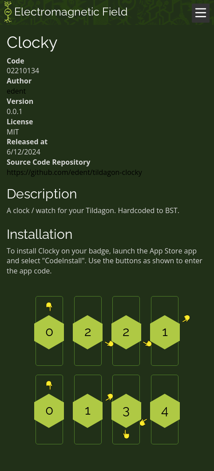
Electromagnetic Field (66, 13)
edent (16, 91)
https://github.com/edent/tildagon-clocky (74, 172)
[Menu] (201, 13)
